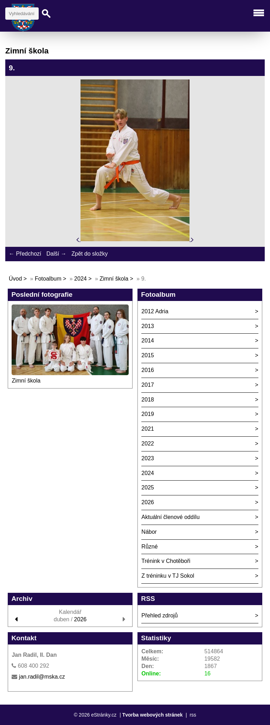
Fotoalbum (48, 279)
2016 (147, 370)
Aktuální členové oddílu (170, 517)
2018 (147, 400)
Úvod (15, 279)
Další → (56, 254)
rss (192, 715)
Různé (149, 547)
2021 (147, 429)
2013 (147, 326)
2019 (147, 414)
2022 (147, 444)
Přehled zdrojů (159, 615)
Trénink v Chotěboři (165, 561)
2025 (147, 487)
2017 (147, 385)
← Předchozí (25, 254)
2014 (147, 341)
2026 (147, 502)
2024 (80, 279)
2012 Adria (154, 311)
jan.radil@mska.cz (42, 677)
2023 (147, 458)
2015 (147, 355)
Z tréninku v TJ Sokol (167, 576)
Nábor (149, 532)
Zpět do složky (89, 254)
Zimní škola (113, 279)
